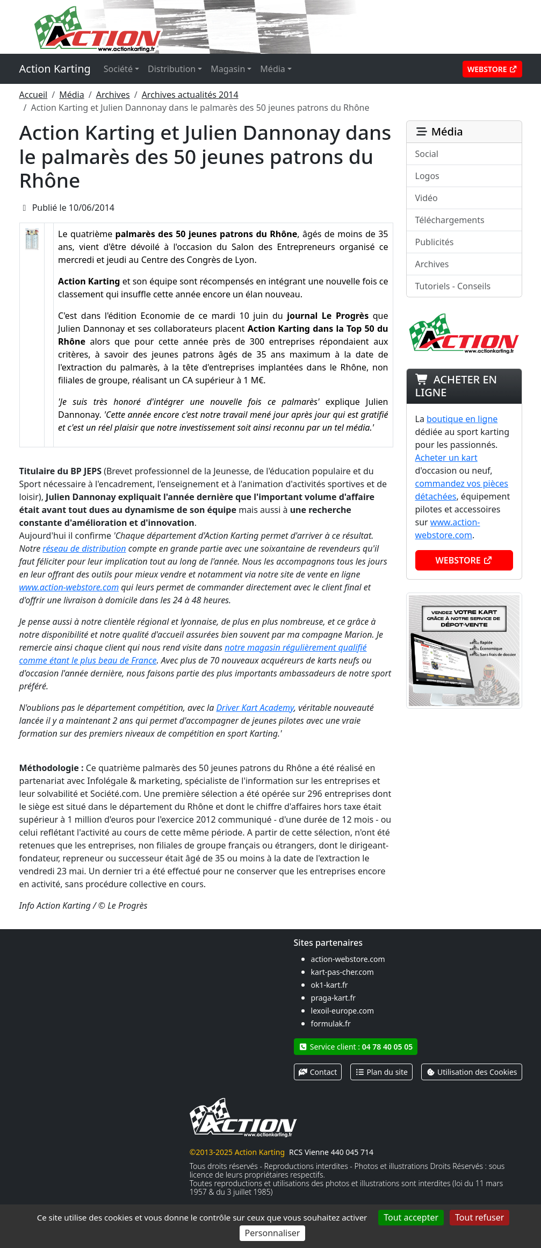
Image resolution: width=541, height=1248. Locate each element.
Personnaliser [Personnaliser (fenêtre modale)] (272, 1233)
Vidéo (426, 198)
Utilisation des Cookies (471, 1072)
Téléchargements (450, 220)
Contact (318, 1072)
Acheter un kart (446, 457)
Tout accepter (411, 1217)
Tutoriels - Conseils (453, 286)
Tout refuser (479, 1217)
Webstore (492, 69)
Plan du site (381, 1072)
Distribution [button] (172, 69)
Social (426, 154)
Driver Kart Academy (254, 708)
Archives (113, 95)
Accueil (33, 95)
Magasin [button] (228, 69)
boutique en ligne (462, 419)
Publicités (434, 242)
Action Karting (55, 68)
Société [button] (118, 69)
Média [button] (272, 69)
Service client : (356, 1047)
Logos (427, 176)
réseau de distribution (84, 548)
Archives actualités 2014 (190, 95)
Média (71, 95)
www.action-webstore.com (69, 587)
